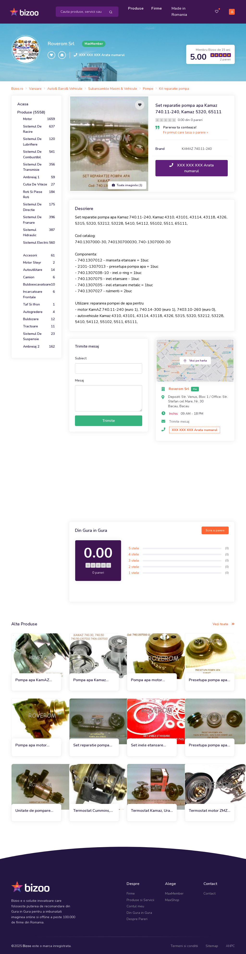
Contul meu (135, 905)
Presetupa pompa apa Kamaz (208, 678)
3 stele (134, 559)
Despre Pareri (137, 917)
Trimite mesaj (179, 420)
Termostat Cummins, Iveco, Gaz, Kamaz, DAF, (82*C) (91, 809)
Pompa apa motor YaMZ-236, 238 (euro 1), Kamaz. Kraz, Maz (34, 744)
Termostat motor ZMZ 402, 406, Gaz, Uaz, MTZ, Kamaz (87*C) (208, 809)
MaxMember (174, 892)
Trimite (108, 419)
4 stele (134, 553)
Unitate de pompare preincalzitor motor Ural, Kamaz (32, 809)
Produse (136, 7)
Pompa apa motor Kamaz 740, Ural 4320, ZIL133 (151, 678)
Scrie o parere (215, 529)
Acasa (22, 102)
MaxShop (172, 898)
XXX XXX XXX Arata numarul (102, 53)
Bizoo (27, 944)
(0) (227, 546)
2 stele (134, 565)
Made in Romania (180, 11)
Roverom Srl (61, 42)
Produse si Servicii (140, 898)
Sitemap (212, 944)
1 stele (134, 571)
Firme (157, 7)
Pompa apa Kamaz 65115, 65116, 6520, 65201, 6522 (92, 678)
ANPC (230, 944)
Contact (209, 892)
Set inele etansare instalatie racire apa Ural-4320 (148, 744)
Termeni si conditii (184, 944)
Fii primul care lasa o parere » (185, 131)
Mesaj (79, 378)
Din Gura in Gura (139, 911)
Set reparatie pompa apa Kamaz (91, 744)
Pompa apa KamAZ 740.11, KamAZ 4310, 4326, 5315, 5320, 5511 (35, 678)
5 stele (134, 546)
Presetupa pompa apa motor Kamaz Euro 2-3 (208, 744)
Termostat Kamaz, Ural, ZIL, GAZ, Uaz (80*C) (151, 809)
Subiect (80, 357)
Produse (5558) (31, 110)
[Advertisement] (152, 480)
